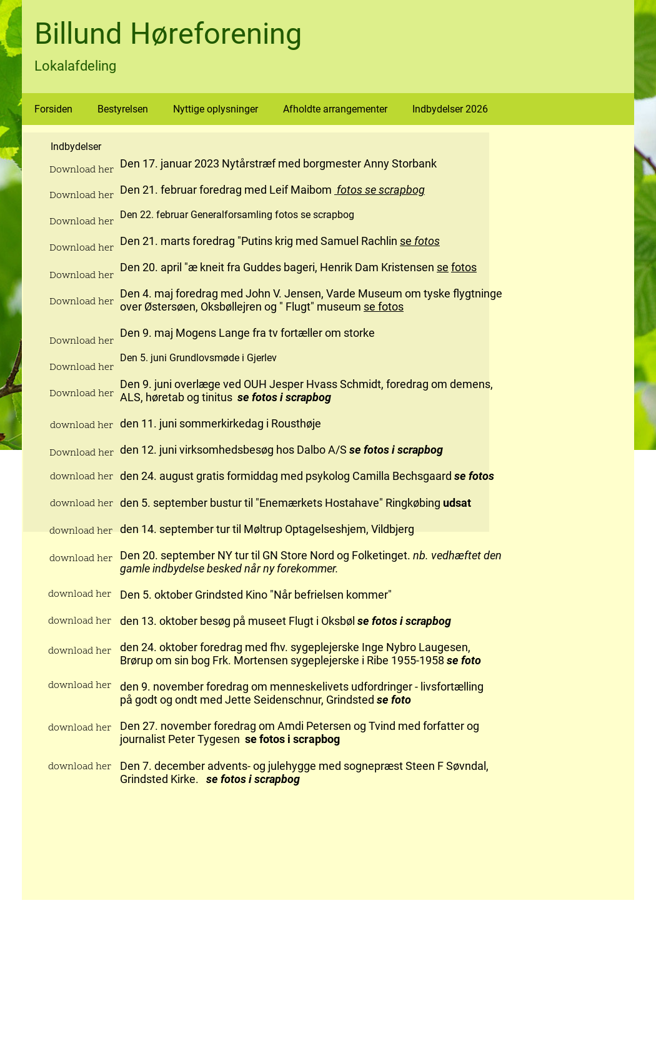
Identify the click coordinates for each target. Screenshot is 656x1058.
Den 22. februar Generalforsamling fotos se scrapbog (237, 215)
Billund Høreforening (168, 33)
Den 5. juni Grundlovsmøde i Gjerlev (199, 358)
